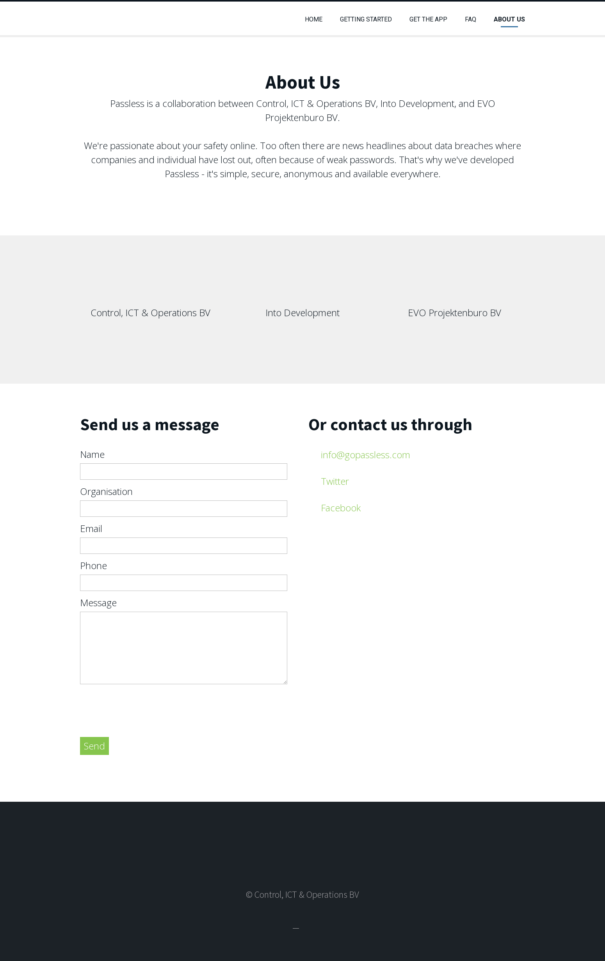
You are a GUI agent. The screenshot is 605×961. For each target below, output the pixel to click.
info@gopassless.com (365, 454)
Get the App (428, 19)
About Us (509, 19)
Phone (93, 565)
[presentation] (139, 707)
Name (92, 454)
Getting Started (366, 19)
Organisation (106, 491)
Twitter (335, 481)
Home (313, 19)
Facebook (341, 507)
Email (91, 528)
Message (98, 602)
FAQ (470, 19)
